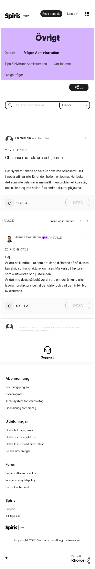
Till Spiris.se (13, 516)
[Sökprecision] (74, 105)
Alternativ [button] (79, 88)
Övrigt (47, 37)
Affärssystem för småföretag (24, 401)
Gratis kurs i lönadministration (25, 444)
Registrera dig (51, 13)
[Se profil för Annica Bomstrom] (28, 237)
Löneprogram (14, 394)
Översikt (10, 53)
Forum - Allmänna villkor (21, 473)
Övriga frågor (13, 75)
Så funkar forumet (17, 487)
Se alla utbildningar (18, 451)
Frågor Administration (41, 53)
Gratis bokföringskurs (19, 430)
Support (10, 509)
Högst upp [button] (6, 557)
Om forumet (62, 64)
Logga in (72, 13)
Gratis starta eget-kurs (21, 437)
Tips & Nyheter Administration (25, 64)
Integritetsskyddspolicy (20, 480)
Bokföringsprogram (18, 387)
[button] (86, 138)
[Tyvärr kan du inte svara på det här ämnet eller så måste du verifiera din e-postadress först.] (53, 327)
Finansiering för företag (21, 408)
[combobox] (47, 105)
